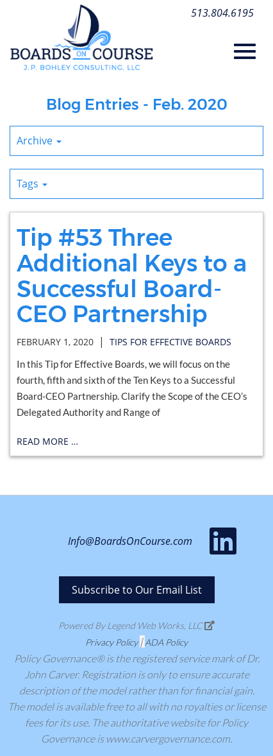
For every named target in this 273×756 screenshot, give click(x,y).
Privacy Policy (111, 642)
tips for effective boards (170, 342)
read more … (47, 441)
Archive (39, 140)
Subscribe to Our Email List (137, 590)
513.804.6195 (222, 13)
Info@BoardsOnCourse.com (130, 541)
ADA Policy (166, 642)
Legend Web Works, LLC (161, 625)
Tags (32, 183)
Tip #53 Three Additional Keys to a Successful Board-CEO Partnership (132, 275)
